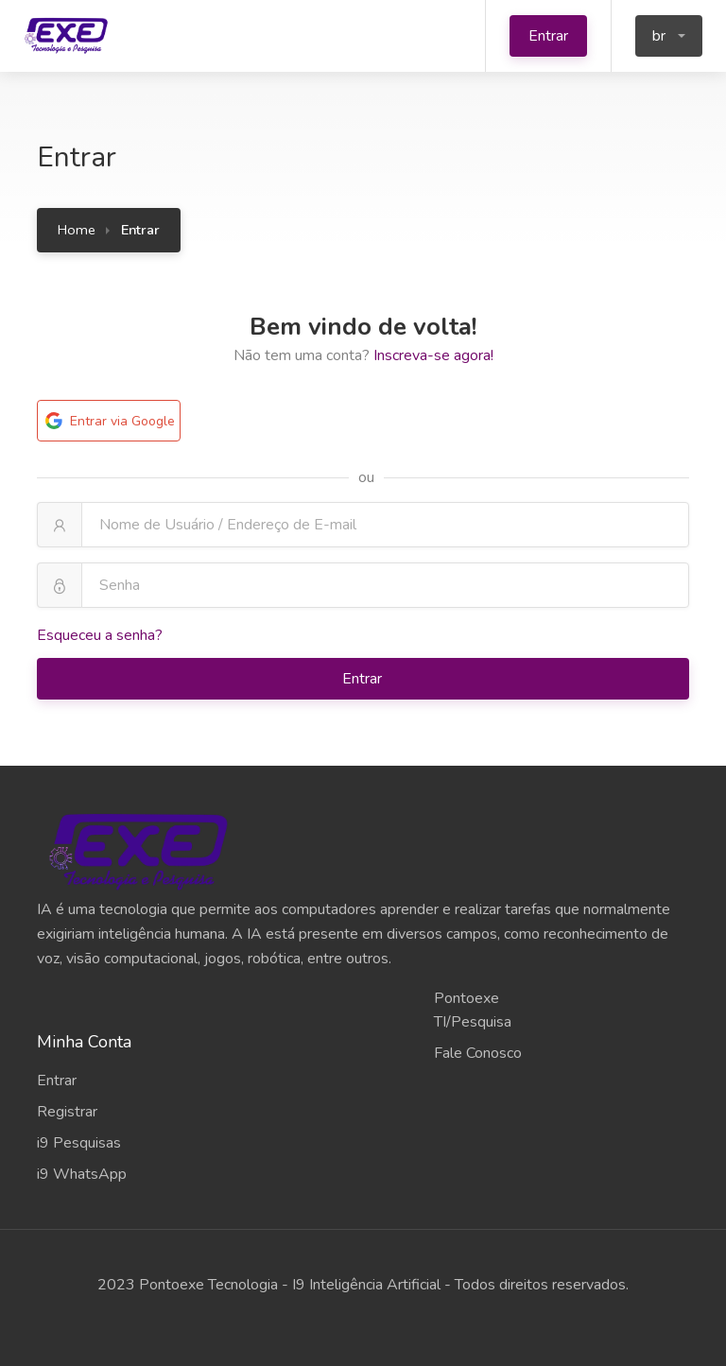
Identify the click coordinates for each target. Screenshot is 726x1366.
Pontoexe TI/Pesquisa (472, 1010)
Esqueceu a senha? (100, 635)
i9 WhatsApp (82, 1174)
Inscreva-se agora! (433, 355)
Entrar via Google (109, 420)
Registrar (67, 1111)
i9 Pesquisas (79, 1143)
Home (76, 229)
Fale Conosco (478, 1053)
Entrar (548, 36)
